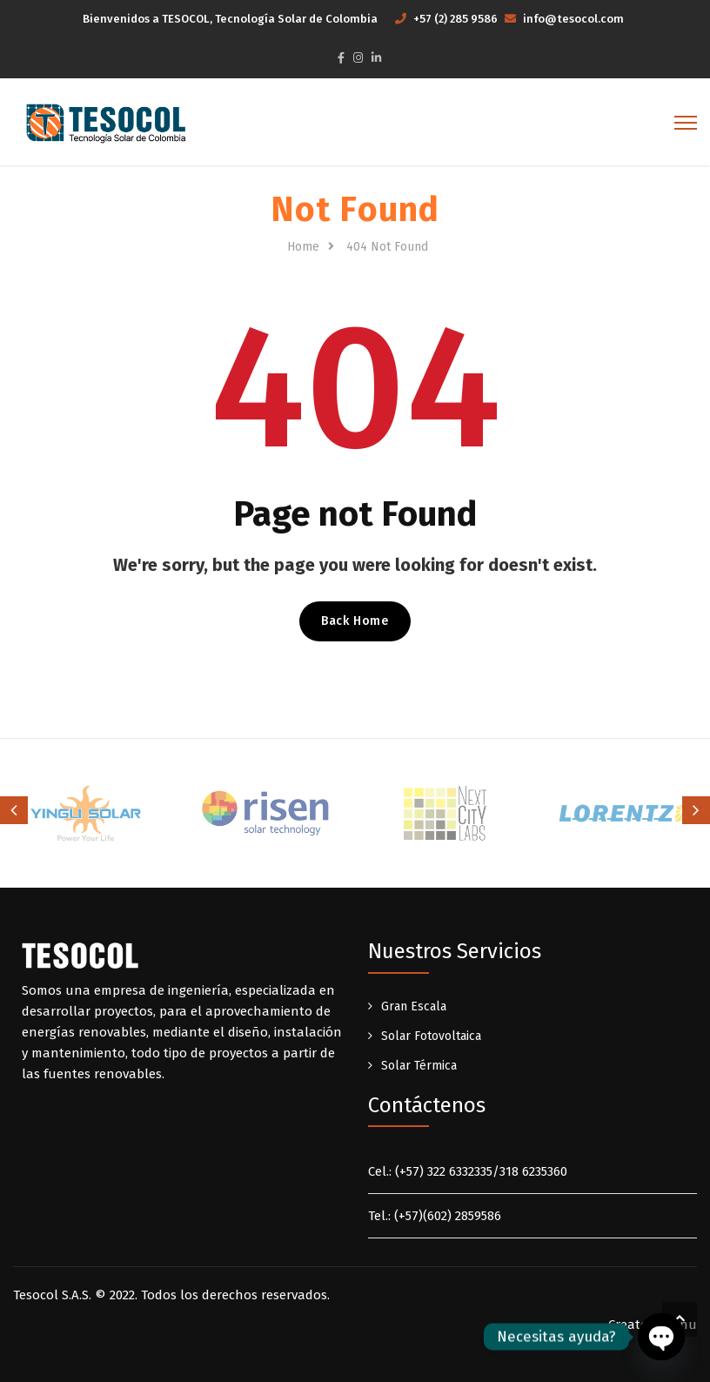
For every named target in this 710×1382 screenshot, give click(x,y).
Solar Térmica (419, 1065)
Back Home (354, 621)
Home (303, 246)
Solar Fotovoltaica (431, 1036)
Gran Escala (413, 1006)
